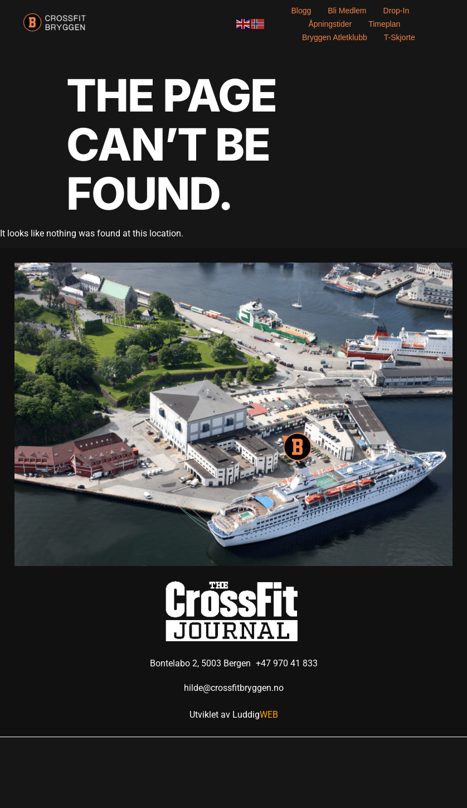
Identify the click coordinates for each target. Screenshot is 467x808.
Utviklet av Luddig (233, 715)
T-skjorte (399, 37)
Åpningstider (330, 24)
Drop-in (396, 10)
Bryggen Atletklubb (334, 37)
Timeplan (384, 24)
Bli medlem (347, 10)
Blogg (301, 10)
